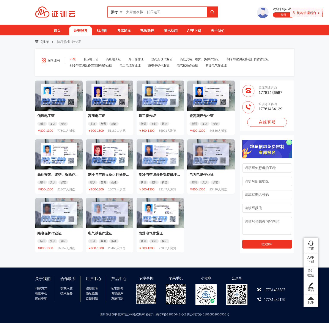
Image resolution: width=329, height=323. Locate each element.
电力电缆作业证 (130, 65)
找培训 (102, 30)
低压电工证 (90, 59)
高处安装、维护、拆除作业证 (199, 59)
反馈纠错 (92, 298)
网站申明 (41, 298)
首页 (57, 30)
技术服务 (66, 293)
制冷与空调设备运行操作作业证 (248, 59)
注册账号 (92, 288)
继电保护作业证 (158, 65)
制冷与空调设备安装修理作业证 (91, 65)
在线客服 (267, 122)
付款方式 (41, 288)
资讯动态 (171, 30)
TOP (311, 300)
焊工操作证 (136, 59)
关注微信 (310, 273)
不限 (73, 59)
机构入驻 (66, 288)
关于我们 (218, 30)
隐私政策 (92, 293)
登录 (283, 14)
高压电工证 (113, 59)
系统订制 (117, 298)
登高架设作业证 (161, 59)
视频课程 (147, 30)
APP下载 (194, 30)
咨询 (311, 245)
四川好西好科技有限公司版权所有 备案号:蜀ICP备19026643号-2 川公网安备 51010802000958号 (164, 314)
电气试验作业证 (187, 65)
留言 (311, 287)
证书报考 (80, 30)
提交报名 (267, 244)
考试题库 (124, 30)
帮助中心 (41, 293)
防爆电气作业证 (216, 65)
